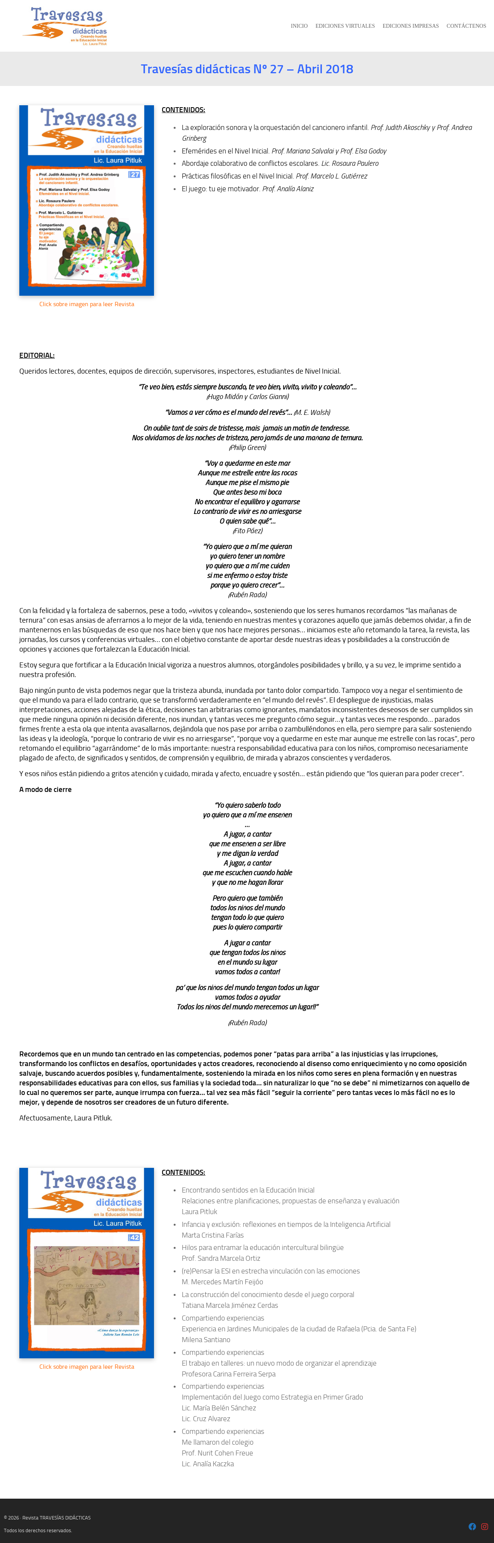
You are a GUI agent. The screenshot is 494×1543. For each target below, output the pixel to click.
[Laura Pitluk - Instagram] (485, 1527)
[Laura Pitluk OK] (472, 1527)
